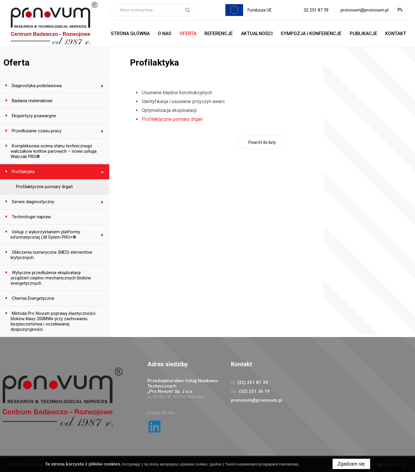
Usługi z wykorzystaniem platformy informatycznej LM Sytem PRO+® (45, 234)
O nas (164, 33)
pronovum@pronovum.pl (364, 10)
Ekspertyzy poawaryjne (33, 115)
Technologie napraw (31, 216)
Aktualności (257, 33)
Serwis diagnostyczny (32, 201)
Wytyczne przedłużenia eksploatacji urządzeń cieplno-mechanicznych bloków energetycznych (51, 278)
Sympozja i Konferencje (311, 33)
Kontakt (395, 33)
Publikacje (363, 33)
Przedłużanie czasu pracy (36, 131)
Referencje (218, 33)
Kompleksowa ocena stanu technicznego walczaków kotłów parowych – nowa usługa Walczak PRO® (54, 151)
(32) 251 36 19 (254, 391)
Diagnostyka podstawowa (36, 85)
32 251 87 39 (316, 10)
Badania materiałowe (32, 100)
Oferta (188, 33)
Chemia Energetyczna (32, 298)
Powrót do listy (262, 142)
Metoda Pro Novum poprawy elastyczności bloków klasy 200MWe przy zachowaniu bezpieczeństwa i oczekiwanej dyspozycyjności (53, 321)
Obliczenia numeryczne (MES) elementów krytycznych (51, 255)
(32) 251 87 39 (252, 382)
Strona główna (130, 33)
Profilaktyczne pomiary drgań (44, 186)
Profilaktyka (23, 171)
